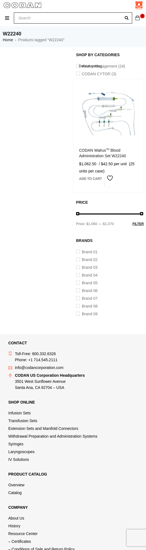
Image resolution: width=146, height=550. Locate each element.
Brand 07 (90, 298)
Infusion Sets (19, 413)
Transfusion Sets (22, 421)
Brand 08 (90, 306)
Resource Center (23, 533)
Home (8, 40)
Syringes (15, 444)
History (14, 526)
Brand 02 (90, 259)
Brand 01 (90, 252)
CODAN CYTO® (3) (99, 74)
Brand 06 (90, 290)
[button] (90, 179)
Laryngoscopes (21, 452)
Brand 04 (90, 275)
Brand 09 (90, 314)
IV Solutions (18, 459)
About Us (16, 518)
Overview (16, 485)
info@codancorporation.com (39, 367)
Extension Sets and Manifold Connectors (43, 428)
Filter (138, 224)
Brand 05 (90, 283)
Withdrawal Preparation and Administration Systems (52, 436)
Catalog (15, 492)
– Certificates (19, 541)
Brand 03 (90, 267)
